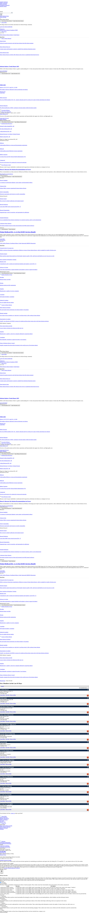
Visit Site (7, 695)
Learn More (2, 695)
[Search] (1, 15)
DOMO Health (3, 698)
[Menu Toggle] (0, 18)
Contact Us (2, 29)
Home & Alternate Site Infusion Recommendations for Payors (15, 169)
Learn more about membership (6, 26)
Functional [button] (2, 894)
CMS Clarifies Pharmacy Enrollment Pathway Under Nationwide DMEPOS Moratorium (18, 243)
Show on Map (13, 695)
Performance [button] (2, 898)
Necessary (4, 882)
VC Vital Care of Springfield (6, 804)
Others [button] (1, 908)
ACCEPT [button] (2, 868)
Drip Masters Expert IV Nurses (7, 706)
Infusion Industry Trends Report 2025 (9, 66)
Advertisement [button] (3, 905)
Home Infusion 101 (4, 114)
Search (2, 686)
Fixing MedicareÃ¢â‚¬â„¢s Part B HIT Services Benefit (18, 232)
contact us (13, 813)
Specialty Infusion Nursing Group (7, 733)
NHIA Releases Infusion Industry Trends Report (9, 34)
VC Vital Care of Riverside (6, 786)
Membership (2, 680)
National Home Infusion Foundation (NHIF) (9, 30)
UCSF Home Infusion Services (6, 750)
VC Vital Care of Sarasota (5, 794)
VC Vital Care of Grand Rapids (7, 767)
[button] (4, 140)
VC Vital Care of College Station (7, 760)
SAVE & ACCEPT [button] (4, 912)
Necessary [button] (2, 881)
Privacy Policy (16, 858)
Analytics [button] (2, 901)
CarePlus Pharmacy (4, 689)
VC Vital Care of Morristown (6, 776)
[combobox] (5, 13)
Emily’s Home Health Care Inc (7, 714)
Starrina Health (3, 742)
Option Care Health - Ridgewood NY (8, 724)
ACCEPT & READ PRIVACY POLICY (12, 868)
